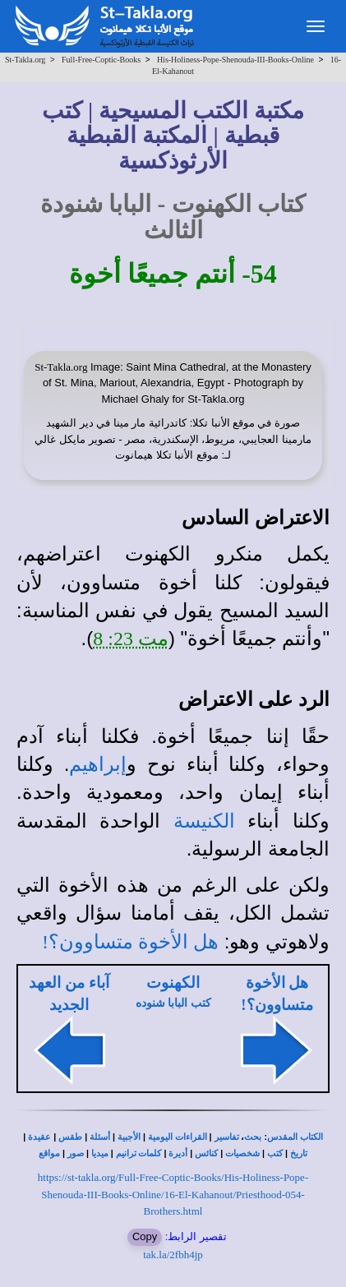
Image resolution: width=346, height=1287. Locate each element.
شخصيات (242, 1153)
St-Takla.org (25, 59)
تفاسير (227, 1137)
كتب (275, 1153)
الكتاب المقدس (295, 1137)
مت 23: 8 (130, 638)
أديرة (177, 1153)
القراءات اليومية (177, 1137)
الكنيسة (204, 821)
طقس (70, 1137)
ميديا (99, 1153)
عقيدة (39, 1137)
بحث (252, 1137)
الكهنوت (173, 982)
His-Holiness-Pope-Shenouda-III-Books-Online (235, 59)
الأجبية (129, 1137)
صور (75, 1153)
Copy (144, 1236)
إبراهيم (98, 764)
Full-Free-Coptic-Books (101, 59)
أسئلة (100, 1137)
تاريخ (298, 1153)
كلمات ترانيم (139, 1153)
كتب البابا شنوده (173, 1003)
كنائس (206, 1153)
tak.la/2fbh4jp (173, 1254)
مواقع (49, 1153)
